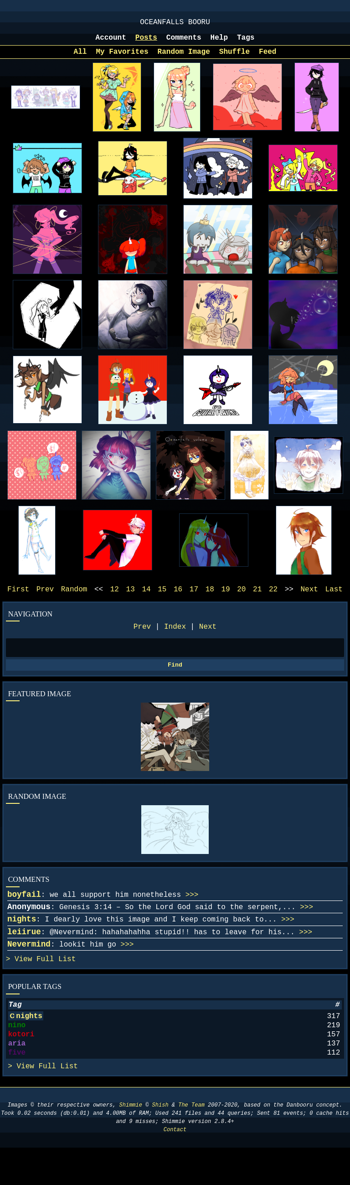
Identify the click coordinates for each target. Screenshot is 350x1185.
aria (17, 1076)
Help (219, 42)
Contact (175, 1167)
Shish (160, 1142)
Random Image (184, 58)
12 (114, 598)
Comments (183, 42)
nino (17, 1055)
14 (146, 598)
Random (74, 598)
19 (225, 598)
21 (257, 598)
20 (241, 598)
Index (175, 637)
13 (130, 598)
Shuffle (234, 58)
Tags (245, 42)
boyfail (24, 909)
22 (273, 598)
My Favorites (122, 58)
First (18, 598)
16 (178, 598)
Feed (267, 58)
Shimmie (130, 1142)
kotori (21, 1066)
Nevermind (29, 966)
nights (21, 937)
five (17, 1087)
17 (194, 598)
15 (162, 598)
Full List (56, 983)
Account (111, 42)
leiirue (24, 952)
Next (207, 637)
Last (334, 598)
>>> (192, 910)
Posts (146, 42)
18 (210, 598)
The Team (191, 1142)
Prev (142, 637)
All (80, 58)
